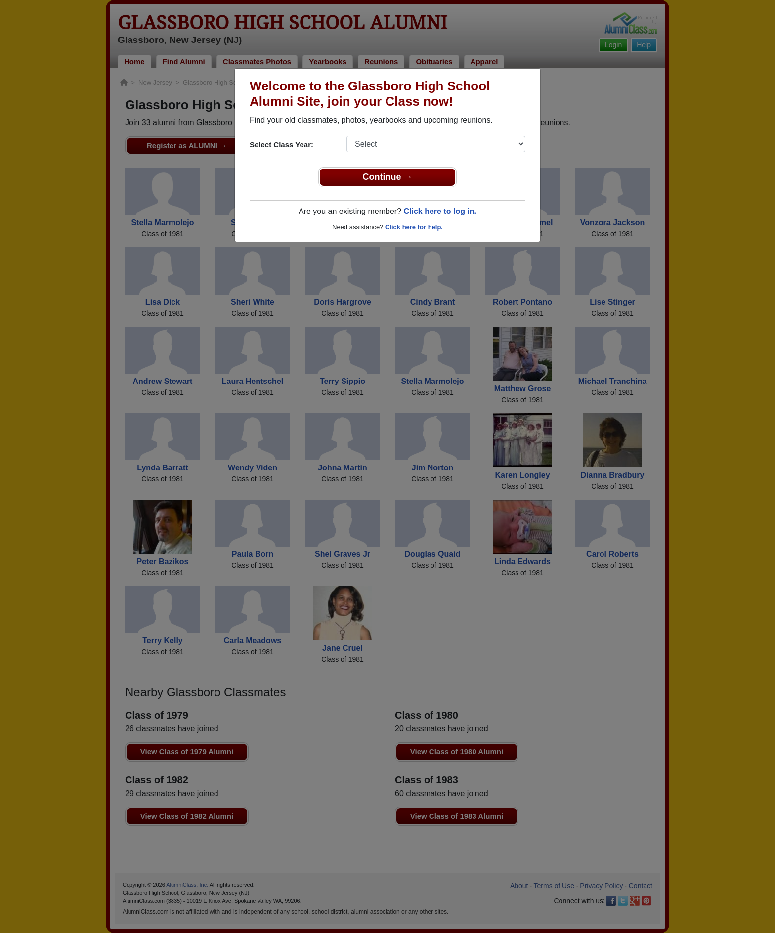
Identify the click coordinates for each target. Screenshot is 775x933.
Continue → (388, 177)
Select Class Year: (281, 144)
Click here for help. (414, 227)
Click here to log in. (439, 211)
